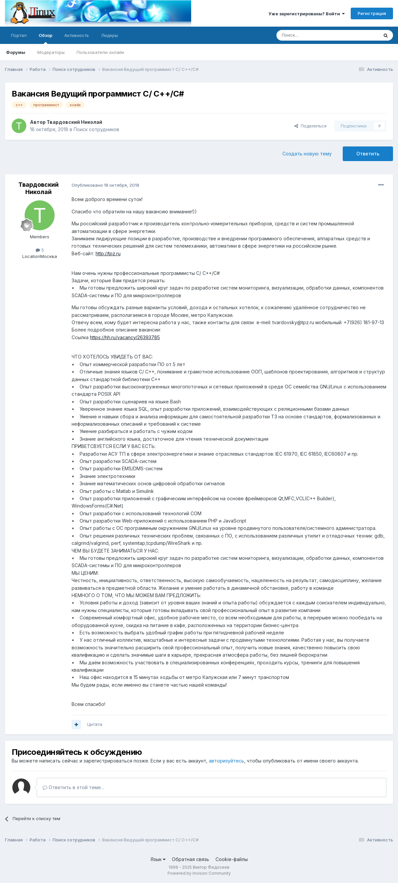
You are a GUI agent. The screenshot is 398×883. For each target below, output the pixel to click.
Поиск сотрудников (96, 129)
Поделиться (310, 125)
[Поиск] (312, 35)
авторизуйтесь (226, 761)
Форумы (15, 52)
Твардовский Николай (74, 122)
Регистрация (372, 13)
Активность (76, 35)
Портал (19, 35)
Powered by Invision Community (199, 873)
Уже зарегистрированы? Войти (306, 13)
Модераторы (51, 52)
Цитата (94, 724)
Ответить (367, 153)
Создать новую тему (307, 153)
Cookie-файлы (231, 859)
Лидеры (109, 35)
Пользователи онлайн (100, 52)
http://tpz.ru (108, 253)
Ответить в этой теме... (73, 787)
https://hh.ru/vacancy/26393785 (125, 337)
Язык (158, 859)
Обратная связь (190, 859)
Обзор (45, 38)
